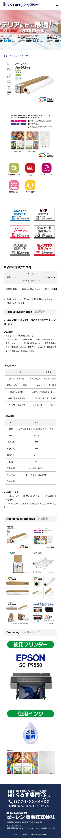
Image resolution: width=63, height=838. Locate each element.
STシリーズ (16, 56)
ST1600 (26, 56)
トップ (6, 56)
